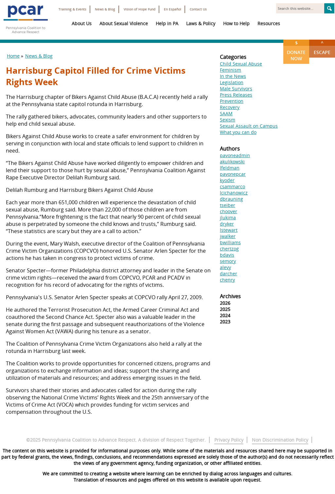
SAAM (226, 113)
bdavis (227, 255)
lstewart (229, 230)
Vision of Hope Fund (139, 9)
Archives (230, 296)
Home (13, 56)
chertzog (229, 249)
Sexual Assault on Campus (249, 126)
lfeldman (229, 168)
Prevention (231, 101)
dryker (227, 224)
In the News (233, 76)
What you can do (238, 132)
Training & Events (72, 9)
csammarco (232, 186)
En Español (172, 9)
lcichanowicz (234, 193)
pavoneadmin (235, 155)
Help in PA (167, 23)
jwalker (228, 236)
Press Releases (236, 95)
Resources (268, 23)
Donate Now (296, 51)
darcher (228, 273)
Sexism (227, 120)
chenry (227, 280)
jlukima (228, 217)
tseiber (227, 205)
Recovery (229, 107)
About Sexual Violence (123, 23)
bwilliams (230, 242)
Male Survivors (236, 88)
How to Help (236, 23)
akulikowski (232, 161)
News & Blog (105, 9)
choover (228, 211)
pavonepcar (233, 174)
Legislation (231, 82)
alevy (225, 267)
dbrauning (231, 199)
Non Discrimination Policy (280, 440)
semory (228, 261)
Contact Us (198, 9)
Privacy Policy (228, 440)
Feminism (230, 70)
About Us (82, 23)
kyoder (227, 180)
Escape (322, 47)
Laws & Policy (200, 23)
